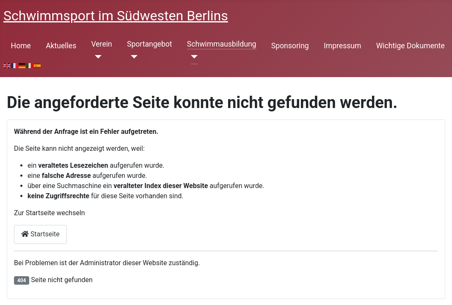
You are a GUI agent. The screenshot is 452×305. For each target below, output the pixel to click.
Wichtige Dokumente (410, 46)
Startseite (40, 234)
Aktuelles (61, 46)
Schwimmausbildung (221, 44)
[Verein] (96, 57)
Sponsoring (290, 46)
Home (21, 46)
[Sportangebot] (132, 57)
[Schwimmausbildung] (192, 57)
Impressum (342, 46)
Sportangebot (149, 44)
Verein (101, 44)
